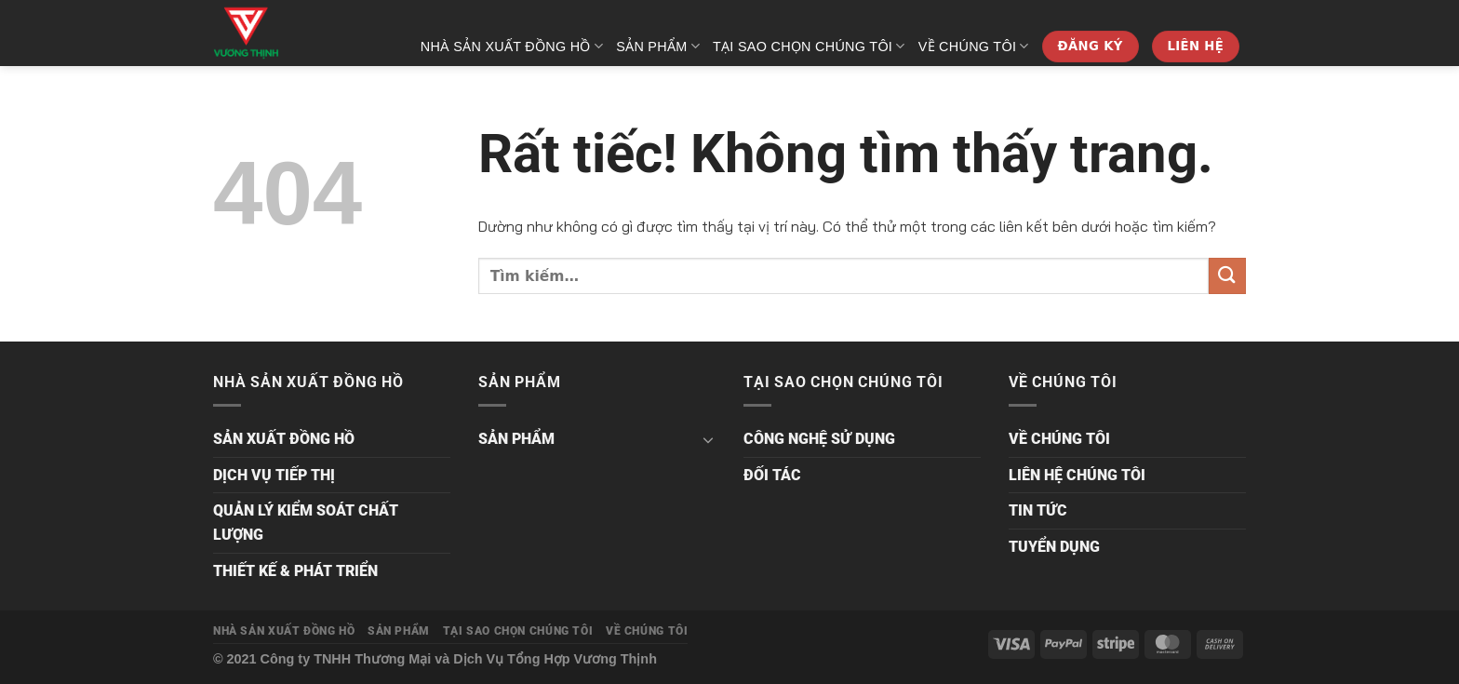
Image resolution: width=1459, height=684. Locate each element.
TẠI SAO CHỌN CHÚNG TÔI (809, 46)
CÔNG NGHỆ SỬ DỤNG (819, 439)
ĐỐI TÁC (772, 475)
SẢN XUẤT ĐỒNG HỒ (284, 439)
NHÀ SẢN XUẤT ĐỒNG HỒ (512, 46)
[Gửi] (1227, 276)
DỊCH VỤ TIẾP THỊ (274, 475)
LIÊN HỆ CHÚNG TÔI (1077, 475)
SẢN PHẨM (658, 46)
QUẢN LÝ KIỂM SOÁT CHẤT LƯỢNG (305, 522)
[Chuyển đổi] (708, 439)
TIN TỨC (1038, 510)
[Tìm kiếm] (1238, 107)
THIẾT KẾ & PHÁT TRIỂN (295, 571)
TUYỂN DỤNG (1054, 547)
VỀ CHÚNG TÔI (973, 46)
